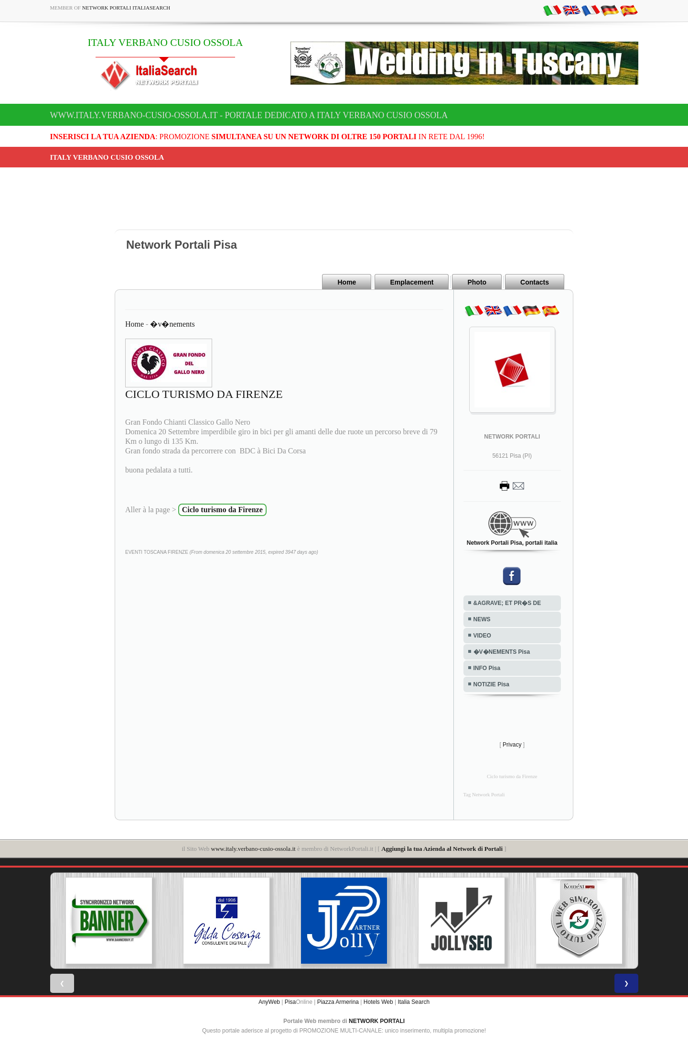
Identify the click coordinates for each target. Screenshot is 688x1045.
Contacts (534, 282)
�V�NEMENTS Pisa (501, 652)
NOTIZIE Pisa (491, 684)
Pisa (290, 1002)
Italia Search (414, 1002)
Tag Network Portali (484, 794)
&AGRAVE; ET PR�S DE (507, 603)
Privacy (512, 744)
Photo (476, 282)
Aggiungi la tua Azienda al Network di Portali (442, 848)
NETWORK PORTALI (377, 1021)
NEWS (482, 619)
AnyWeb (269, 1002)
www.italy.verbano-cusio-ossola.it (253, 848)
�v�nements (172, 324)
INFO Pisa (487, 668)
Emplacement (411, 282)
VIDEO (482, 635)
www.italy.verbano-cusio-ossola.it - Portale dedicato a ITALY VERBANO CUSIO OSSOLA (249, 115)
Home (346, 282)
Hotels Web (378, 1002)
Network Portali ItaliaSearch (126, 8)
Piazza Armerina (338, 1002)
